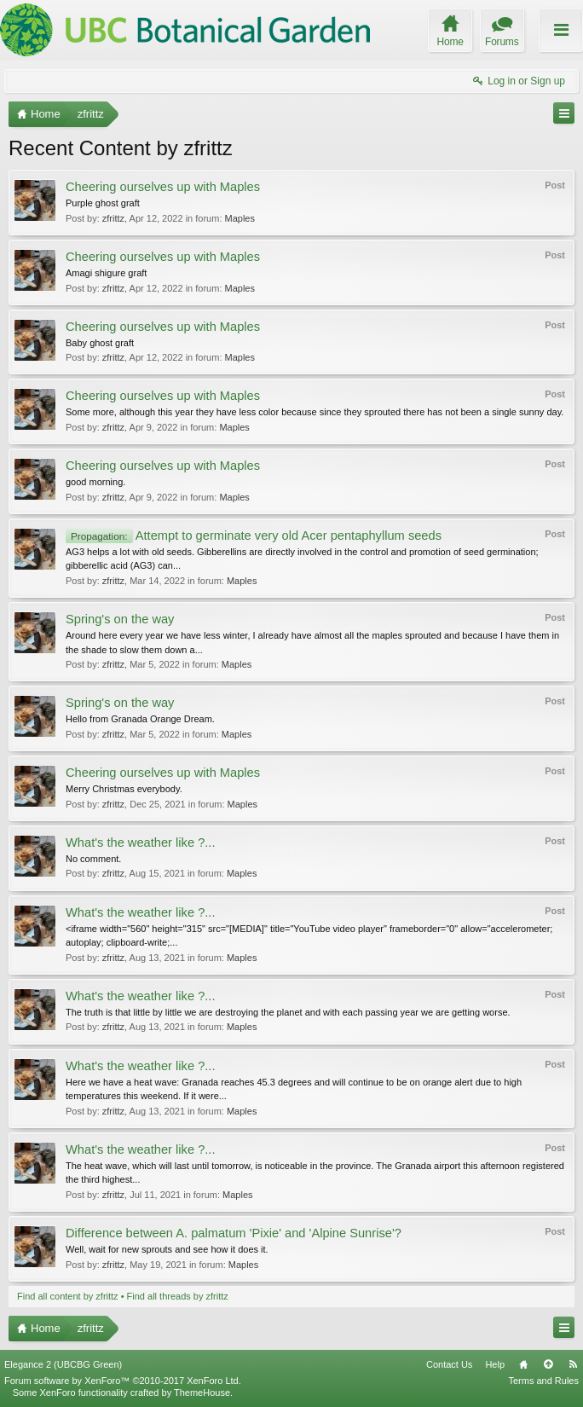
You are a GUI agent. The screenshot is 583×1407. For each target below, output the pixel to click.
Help (495, 1364)
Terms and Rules (543, 1380)
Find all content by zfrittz (67, 1296)
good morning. (95, 482)
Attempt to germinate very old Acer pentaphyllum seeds (254, 535)
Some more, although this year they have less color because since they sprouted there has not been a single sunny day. (314, 412)
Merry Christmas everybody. (124, 789)
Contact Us (449, 1364)
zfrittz (113, 218)
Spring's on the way (120, 619)
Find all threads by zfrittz (177, 1296)
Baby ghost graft (100, 343)
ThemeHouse (202, 1392)
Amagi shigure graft (106, 273)
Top (548, 1364)
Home (523, 1364)
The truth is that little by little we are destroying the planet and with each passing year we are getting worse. (288, 1012)
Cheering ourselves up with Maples (163, 187)
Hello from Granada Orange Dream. (140, 719)
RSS (573, 1364)
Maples (240, 218)
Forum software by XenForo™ (122, 1380)
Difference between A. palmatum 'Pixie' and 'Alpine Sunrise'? (233, 1233)
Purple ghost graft (103, 203)
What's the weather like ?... (141, 842)
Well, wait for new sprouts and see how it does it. (167, 1249)
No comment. (93, 859)
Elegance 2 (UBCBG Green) (63, 1364)
